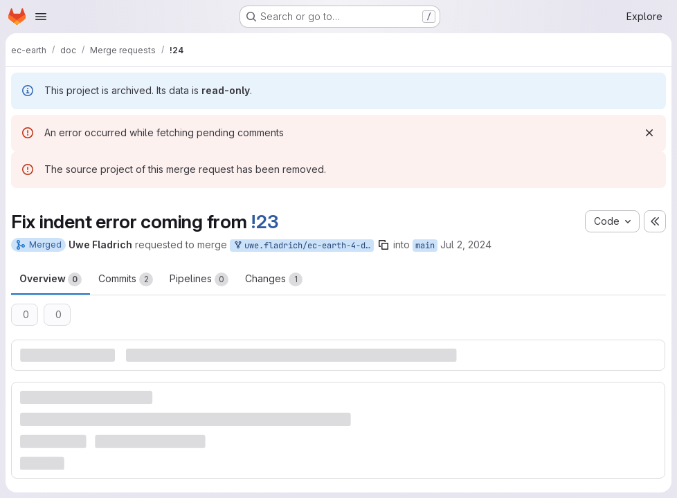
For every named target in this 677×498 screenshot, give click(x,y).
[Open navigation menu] (41, 17)
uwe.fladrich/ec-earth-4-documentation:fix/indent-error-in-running (303, 246)
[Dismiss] (649, 132)
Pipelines (199, 279)
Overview (50, 279)
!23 (264, 221)
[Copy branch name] (383, 245)
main (425, 245)
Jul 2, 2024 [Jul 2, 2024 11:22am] (465, 244)
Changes (274, 279)
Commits (125, 279)
